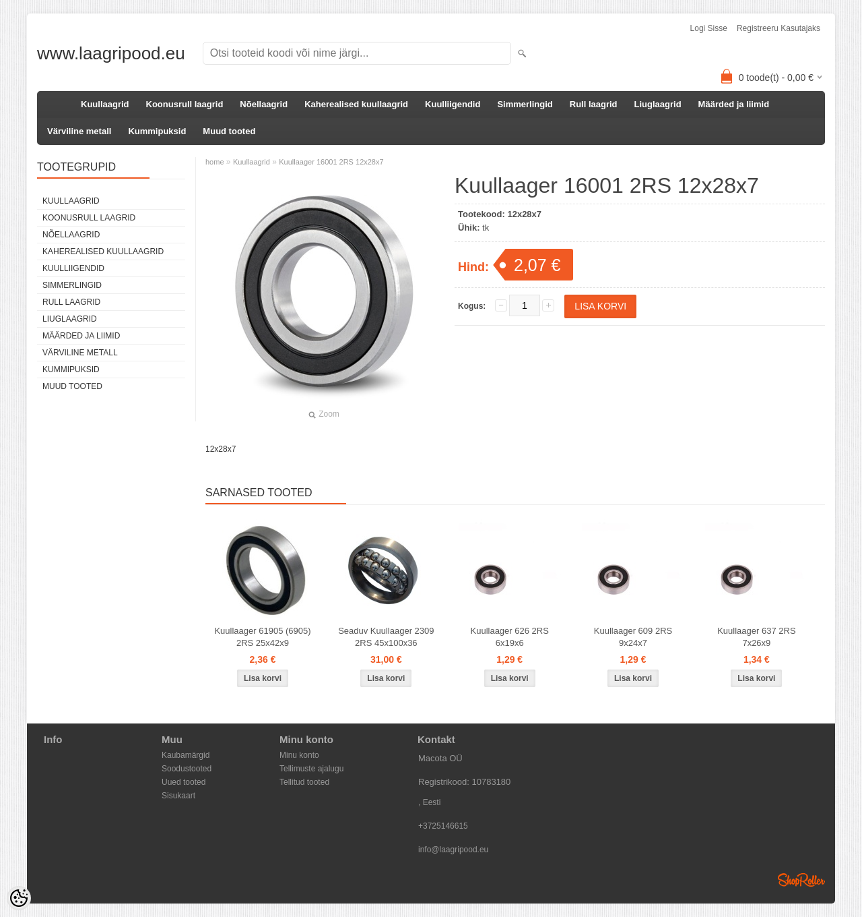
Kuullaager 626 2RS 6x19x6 (510, 637)
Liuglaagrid (658, 104)
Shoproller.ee (801, 880)
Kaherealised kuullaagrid (356, 104)
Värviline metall (79, 131)
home (214, 162)
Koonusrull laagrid (185, 104)
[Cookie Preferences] (19, 898)
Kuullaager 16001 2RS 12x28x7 (331, 162)
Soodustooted (186, 768)
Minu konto (299, 755)
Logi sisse (708, 28)
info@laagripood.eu (453, 849)
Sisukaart (178, 795)
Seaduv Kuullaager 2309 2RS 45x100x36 (386, 637)
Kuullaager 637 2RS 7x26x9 (756, 637)
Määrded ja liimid (733, 104)
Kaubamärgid (185, 755)
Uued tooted (183, 782)
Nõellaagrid (264, 104)
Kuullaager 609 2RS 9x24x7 (633, 637)
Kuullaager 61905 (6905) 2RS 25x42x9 (262, 637)
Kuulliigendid (452, 104)
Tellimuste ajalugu (311, 768)
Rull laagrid (594, 104)
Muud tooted (229, 131)
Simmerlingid (524, 104)
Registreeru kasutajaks (778, 28)
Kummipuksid (157, 131)
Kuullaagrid (105, 104)
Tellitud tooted (304, 782)
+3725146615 (443, 826)
